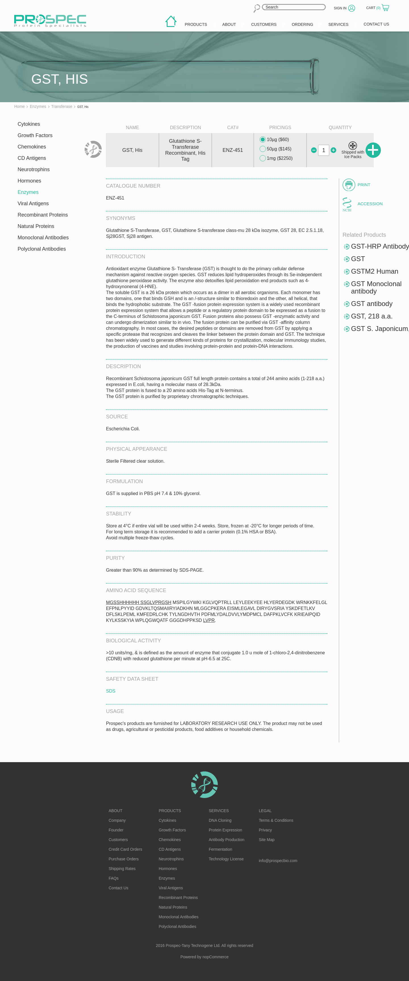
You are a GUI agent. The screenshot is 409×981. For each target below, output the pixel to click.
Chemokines (32, 147)
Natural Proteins (36, 226)
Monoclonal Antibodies (43, 237)
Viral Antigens (33, 203)
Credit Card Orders (125, 849)
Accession (370, 203)
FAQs (114, 878)
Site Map (266, 839)
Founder (116, 830)
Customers (118, 839)
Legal (265, 810)
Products (170, 810)
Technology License (226, 859)
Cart (373, 8)
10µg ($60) (274, 140)
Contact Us (118, 888)
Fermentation (220, 849)
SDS (110, 691)
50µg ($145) (276, 149)
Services (219, 810)
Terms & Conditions (276, 820)
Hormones (29, 181)
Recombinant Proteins (43, 215)
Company (117, 820)
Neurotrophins (34, 169)
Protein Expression (225, 830)
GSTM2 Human (374, 271)
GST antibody (372, 303)
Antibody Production (226, 839)
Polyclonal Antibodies (42, 249)
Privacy (265, 830)
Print (364, 184)
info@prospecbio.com (278, 860)
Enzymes (28, 192)
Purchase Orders (124, 859)
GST (358, 259)
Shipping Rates (122, 868)
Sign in (340, 8)
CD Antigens (32, 158)
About (115, 810)
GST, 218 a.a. (372, 316)
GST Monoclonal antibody (376, 287)
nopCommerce (216, 957)
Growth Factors (35, 135)
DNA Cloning (220, 820)
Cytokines (29, 124)
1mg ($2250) (276, 158)
